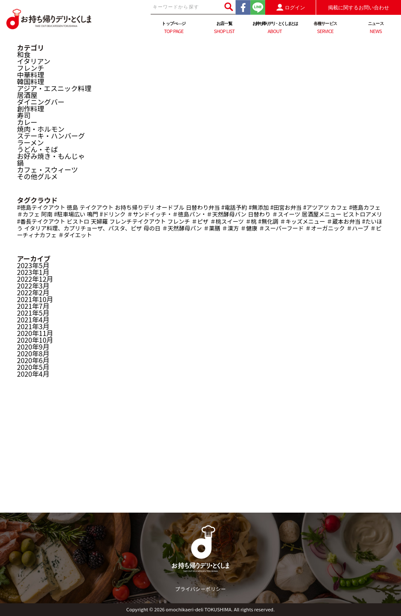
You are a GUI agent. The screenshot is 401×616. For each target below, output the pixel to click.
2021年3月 (33, 326)
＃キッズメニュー (302, 221)
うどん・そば (37, 149)
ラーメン (30, 142)
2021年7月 (33, 306)
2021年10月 (35, 299)
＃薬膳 (211, 228)
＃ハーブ (357, 228)
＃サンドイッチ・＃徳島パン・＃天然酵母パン (186, 214)
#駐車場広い (69, 214)
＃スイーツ (286, 214)
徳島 (72, 207)
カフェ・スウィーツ (47, 169)
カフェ (339, 207)
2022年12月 (35, 279)
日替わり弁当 (203, 207)
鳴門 (92, 214)
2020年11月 (35, 333)
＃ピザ (199, 221)
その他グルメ (37, 176)
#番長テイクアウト (41, 221)
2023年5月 (33, 265)
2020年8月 (33, 353)
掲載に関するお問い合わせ (358, 8)
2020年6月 (33, 360)
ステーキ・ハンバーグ (51, 135)
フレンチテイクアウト (137, 221)
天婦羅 (99, 221)
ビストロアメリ (362, 214)
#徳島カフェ (364, 207)
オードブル (170, 207)
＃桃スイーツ (227, 221)
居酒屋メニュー (321, 214)
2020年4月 (33, 374)
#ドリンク (113, 214)
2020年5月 (33, 367)
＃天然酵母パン (182, 228)
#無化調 (268, 221)
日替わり (259, 214)
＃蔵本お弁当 (344, 221)
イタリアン (33, 61)
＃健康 (248, 228)
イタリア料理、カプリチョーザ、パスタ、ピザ (83, 228)
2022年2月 (33, 292)
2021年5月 (33, 313)
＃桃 (251, 221)
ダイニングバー (40, 102)
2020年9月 (33, 346)
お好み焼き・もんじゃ (51, 156)
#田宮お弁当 (286, 207)
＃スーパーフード (281, 228)
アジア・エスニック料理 (54, 88)
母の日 (151, 228)
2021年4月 (33, 319)
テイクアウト (97, 207)
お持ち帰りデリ (134, 207)
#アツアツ (316, 207)
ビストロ (78, 221)
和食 (24, 54)
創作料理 (30, 108)
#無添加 (259, 207)
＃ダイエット (75, 235)
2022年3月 (33, 285)
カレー (27, 122)
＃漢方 (230, 228)
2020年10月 (35, 340)
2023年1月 (33, 272)
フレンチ (30, 68)
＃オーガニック (325, 228)
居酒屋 (27, 95)
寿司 (24, 115)
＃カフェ (28, 214)
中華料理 (30, 74)
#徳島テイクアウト (41, 207)
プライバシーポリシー (200, 588)
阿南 (47, 214)
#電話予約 (234, 207)
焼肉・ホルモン (40, 129)
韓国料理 (30, 81)
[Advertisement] (200, 453)
